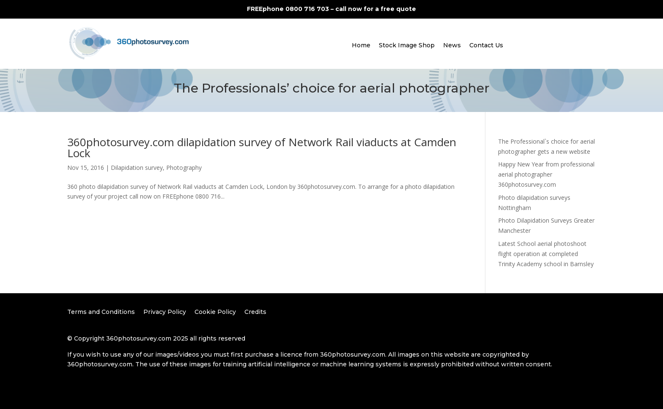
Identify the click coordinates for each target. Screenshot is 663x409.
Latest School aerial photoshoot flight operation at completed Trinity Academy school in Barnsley (546, 254)
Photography (184, 168)
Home (361, 45)
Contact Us (486, 45)
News (452, 45)
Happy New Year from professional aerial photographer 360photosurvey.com (546, 174)
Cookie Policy (215, 312)
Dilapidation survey (137, 168)
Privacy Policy (164, 312)
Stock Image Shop (407, 45)
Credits (255, 312)
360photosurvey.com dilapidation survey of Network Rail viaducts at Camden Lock (261, 147)
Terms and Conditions (101, 312)
